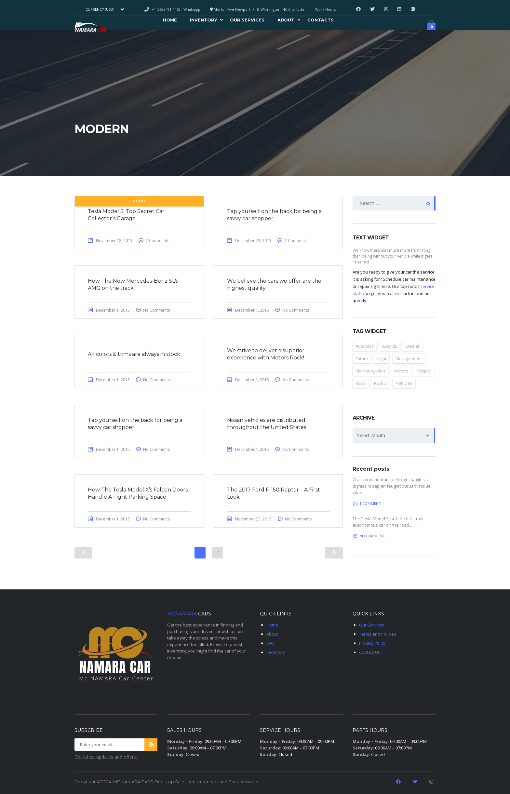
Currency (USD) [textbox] (100, 9)
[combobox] (104, 9)
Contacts (320, 20)
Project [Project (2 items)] (424, 371)
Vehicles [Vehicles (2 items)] (404, 383)
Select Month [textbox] (371, 435)
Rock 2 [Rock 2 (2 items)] (380, 383)
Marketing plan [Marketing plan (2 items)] (370, 371)
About (285, 20)
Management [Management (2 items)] (409, 358)
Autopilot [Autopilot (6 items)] (364, 346)
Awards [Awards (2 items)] (389, 346)
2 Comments (157, 240)
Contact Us (369, 652)
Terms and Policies (377, 634)
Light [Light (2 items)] (381, 358)
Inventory (203, 20)
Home (170, 20)
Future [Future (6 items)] (362, 358)
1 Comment (295, 240)
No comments (369, 535)
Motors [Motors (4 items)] (401, 371)
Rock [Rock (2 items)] (360, 383)
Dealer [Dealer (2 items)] (413, 346)
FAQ (270, 643)
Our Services (247, 20)
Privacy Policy (372, 643)
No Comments (156, 310)
